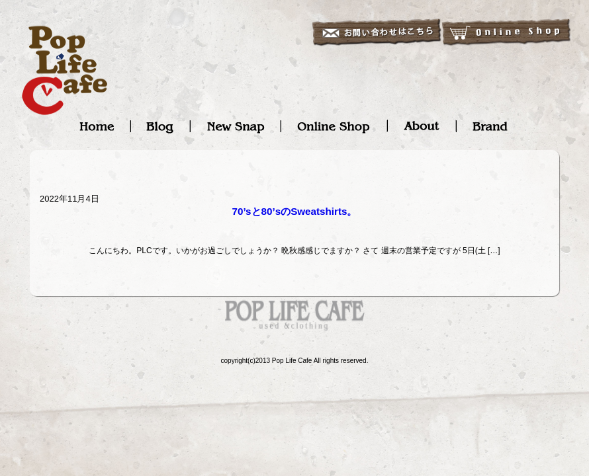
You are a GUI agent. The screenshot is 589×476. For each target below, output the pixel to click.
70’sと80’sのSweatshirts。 (294, 211)
